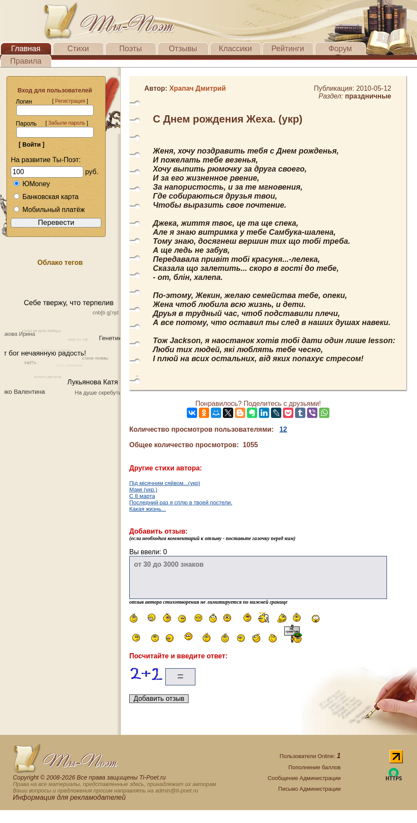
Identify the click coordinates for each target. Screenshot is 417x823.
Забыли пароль (66, 123)
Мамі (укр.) (143, 489)
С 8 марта (142, 496)
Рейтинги (287, 48)
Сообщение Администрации (304, 778)
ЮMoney (31, 183)
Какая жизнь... (147, 509)
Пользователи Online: (310, 756)
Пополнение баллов (315, 767)
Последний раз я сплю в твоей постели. (180, 502)
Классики (235, 48)
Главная (26, 48)
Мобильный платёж (49, 209)
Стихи (78, 48)
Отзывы (183, 48)
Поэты (130, 48)
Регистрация (70, 101)
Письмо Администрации (309, 789)
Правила (25, 61)
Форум (340, 48)
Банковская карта (46, 196)
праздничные (368, 96)
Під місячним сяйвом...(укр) (164, 483)
